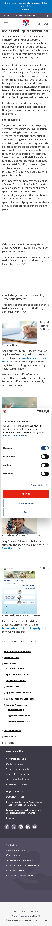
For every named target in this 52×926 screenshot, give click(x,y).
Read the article (11, 547)
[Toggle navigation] (6, 23)
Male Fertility (12, 685)
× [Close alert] (49, 6)
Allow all (26, 494)
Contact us (11, 844)
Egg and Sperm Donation (18, 692)
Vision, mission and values (18, 768)
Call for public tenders (16, 783)
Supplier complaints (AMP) (26, 915)
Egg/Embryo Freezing (19, 715)
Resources (9, 742)
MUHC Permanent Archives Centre (22, 864)
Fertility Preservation (17, 704)
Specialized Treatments (18, 673)
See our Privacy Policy (15, 436)
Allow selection (26, 503)
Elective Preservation (19, 721)
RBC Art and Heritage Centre (19, 874)
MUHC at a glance (14, 763)
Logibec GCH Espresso (16, 791)
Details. (26, 9)
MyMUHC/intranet (15, 796)
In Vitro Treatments (16, 679)
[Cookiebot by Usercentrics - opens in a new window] (37, 412)
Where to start (11, 656)
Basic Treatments (15, 667)
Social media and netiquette (19, 859)
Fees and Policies (12, 729)
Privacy (34, 910)
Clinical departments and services (22, 773)
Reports (10, 817)
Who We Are (10, 736)
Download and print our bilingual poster (24, 627)
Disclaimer (19, 910)
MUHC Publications (15, 869)
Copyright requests (15, 849)
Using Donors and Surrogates (20, 698)
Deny (26, 512)
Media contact (13, 854)
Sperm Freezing (16, 708)
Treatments (10, 663)
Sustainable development (18, 778)
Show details (37, 485)
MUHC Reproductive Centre (17, 650)
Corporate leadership (16, 758)
